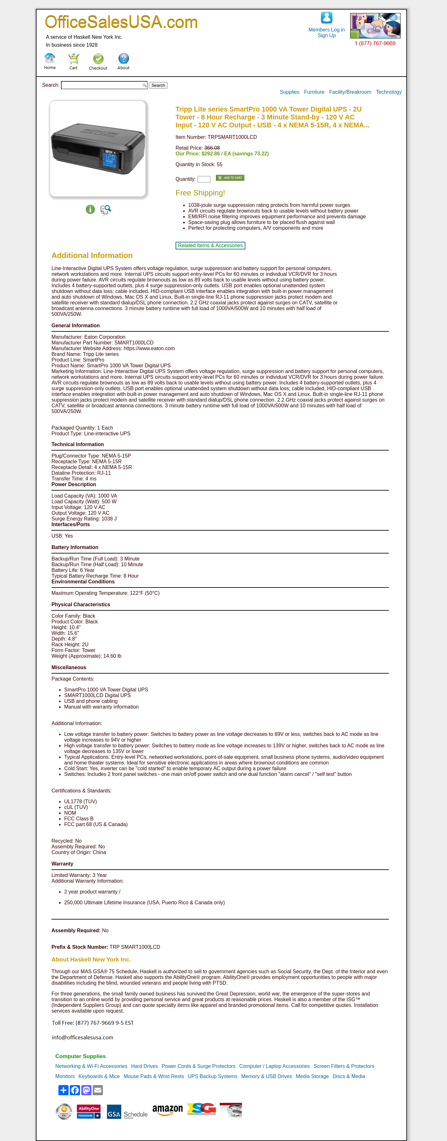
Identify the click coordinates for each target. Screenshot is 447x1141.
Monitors (65, 1076)
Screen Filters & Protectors (344, 1066)
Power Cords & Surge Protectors (198, 1066)
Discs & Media (349, 1076)
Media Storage (312, 1076)
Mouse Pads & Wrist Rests (153, 1076)
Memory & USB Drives (266, 1076)
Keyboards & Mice (99, 1076)
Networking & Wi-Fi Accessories (91, 1066)
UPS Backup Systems (212, 1076)
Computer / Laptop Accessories (274, 1066)
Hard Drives (144, 1066)
